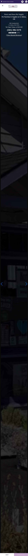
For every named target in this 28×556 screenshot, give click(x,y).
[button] (26, 284)
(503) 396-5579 (14, 30)
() (14, 35)
